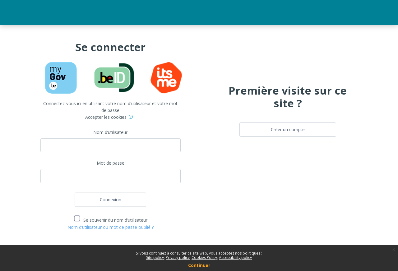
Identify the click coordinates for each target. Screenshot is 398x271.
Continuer (199, 265)
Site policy (155, 257)
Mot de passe (110, 163)
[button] (132, 118)
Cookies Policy (204, 257)
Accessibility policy (235, 257)
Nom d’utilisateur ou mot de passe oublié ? (110, 227)
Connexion (110, 199)
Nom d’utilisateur (110, 132)
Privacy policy (178, 257)
